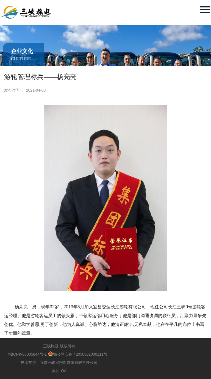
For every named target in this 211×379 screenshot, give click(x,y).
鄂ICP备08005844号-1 (28, 354)
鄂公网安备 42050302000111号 (77, 354)
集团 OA (59, 371)
